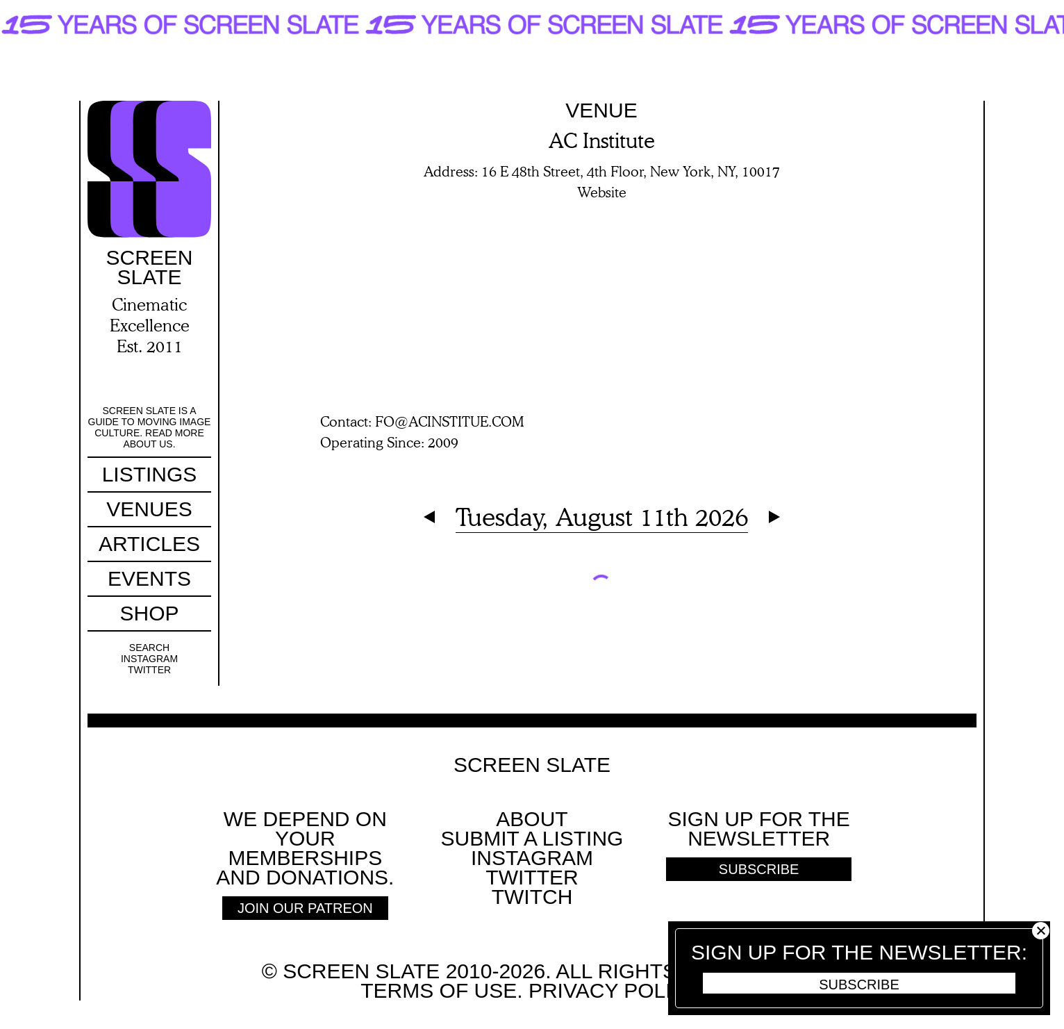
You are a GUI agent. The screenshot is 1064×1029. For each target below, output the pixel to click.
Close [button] (1040, 930)
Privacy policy (613, 990)
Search (149, 647)
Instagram (149, 658)
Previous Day (429, 517)
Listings (149, 474)
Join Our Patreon (305, 908)
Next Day (774, 517)
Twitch (532, 896)
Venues (149, 508)
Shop (148, 613)
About (531, 818)
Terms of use (438, 990)
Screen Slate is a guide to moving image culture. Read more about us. (149, 427)
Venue (601, 110)
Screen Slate (532, 765)
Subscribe (859, 984)
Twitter (149, 669)
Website (601, 192)
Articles (149, 543)
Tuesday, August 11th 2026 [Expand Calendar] (602, 517)
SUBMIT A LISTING (532, 838)
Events (149, 578)
